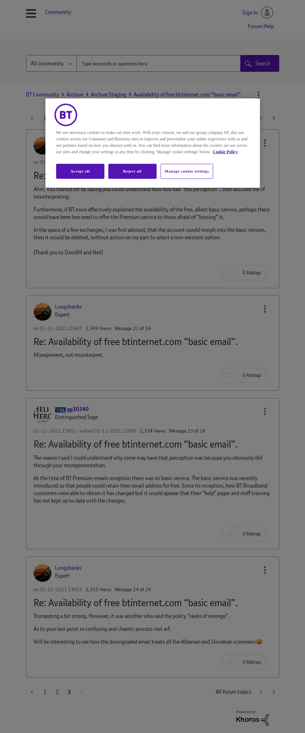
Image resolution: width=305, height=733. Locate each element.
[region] (152, 143)
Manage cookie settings (186, 171)
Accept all (80, 171)
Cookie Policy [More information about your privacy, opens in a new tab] (225, 151)
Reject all (132, 171)
